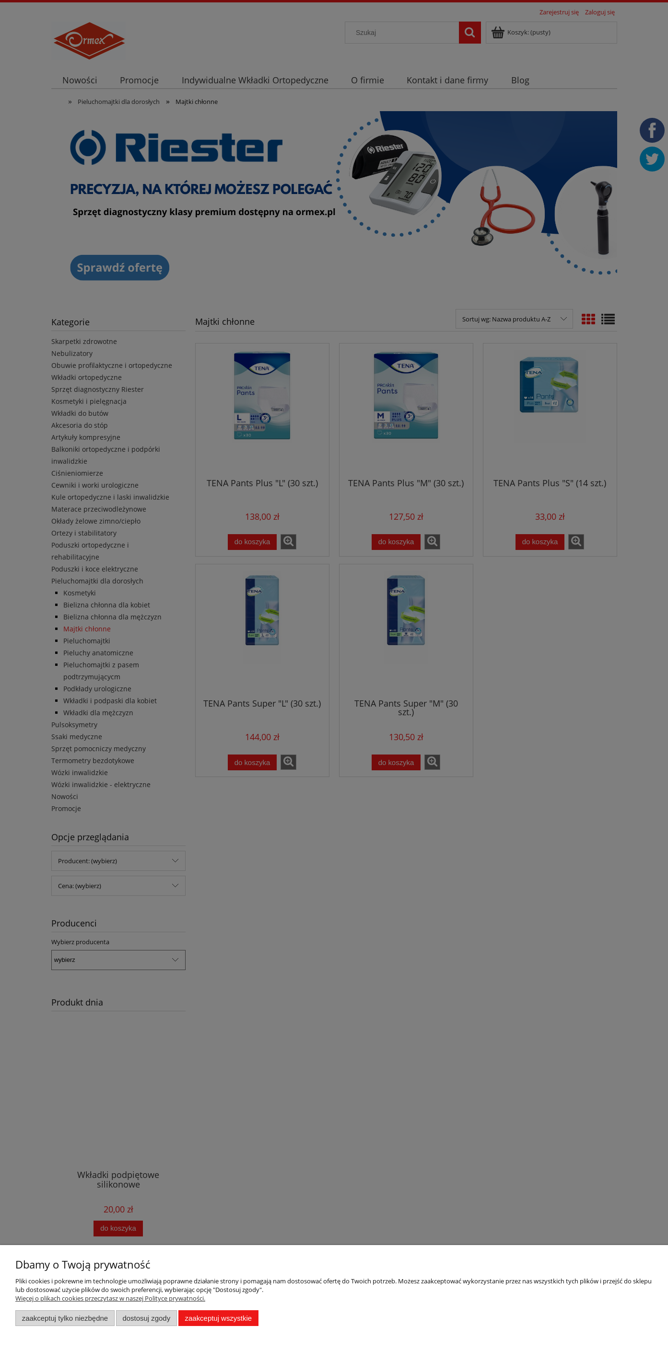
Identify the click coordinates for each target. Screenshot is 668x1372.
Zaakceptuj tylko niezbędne (65, 1318)
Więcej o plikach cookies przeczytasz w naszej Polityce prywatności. (110, 1298)
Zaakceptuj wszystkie (218, 1318)
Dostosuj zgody (146, 1318)
